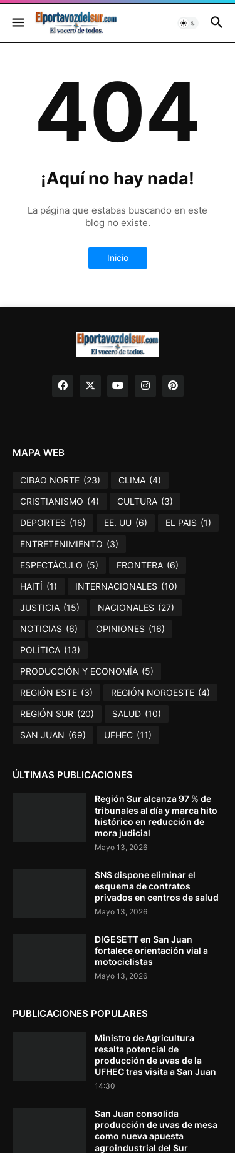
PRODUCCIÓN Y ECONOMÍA (87, 671)
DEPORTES (53, 523)
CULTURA (145, 501)
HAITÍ (38, 586)
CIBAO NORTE (60, 480)
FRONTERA (148, 565)
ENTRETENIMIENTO (69, 544)
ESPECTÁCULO (59, 565)
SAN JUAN (53, 735)
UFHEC (128, 735)
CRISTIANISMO (59, 501)
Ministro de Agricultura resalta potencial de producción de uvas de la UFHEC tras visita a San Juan (155, 1054)
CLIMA (139, 480)
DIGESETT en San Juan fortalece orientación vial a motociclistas (151, 950)
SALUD (136, 714)
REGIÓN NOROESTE (160, 692)
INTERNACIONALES (126, 586)
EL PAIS (188, 523)
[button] (17, 23)
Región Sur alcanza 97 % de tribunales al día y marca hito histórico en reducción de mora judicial (156, 815)
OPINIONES (130, 629)
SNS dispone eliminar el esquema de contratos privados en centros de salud (157, 886)
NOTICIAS (49, 629)
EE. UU (125, 523)
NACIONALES (136, 607)
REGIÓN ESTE (56, 692)
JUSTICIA (50, 607)
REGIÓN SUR (57, 714)
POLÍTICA (50, 650)
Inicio (117, 257)
